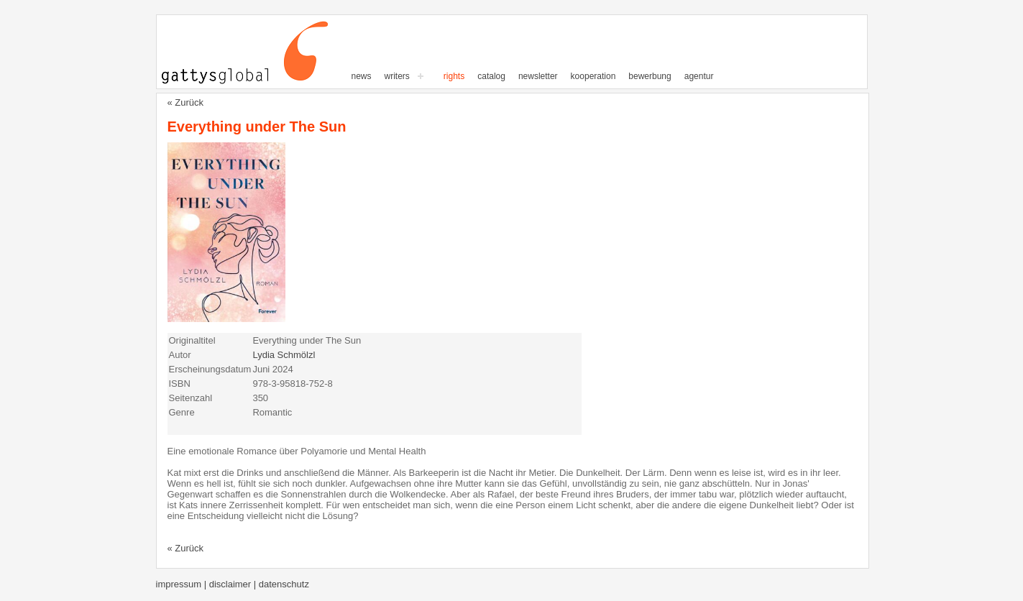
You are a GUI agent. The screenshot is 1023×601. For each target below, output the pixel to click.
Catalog (491, 76)
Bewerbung (649, 76)
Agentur (699, 76)
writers (397, 76)
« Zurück (186, 102)
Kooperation (593, 76)
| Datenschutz (281, 584)
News (362, 76)
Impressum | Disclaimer (205, 584)
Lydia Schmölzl (283, 354)
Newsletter (538, 76)
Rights (454, 76)
